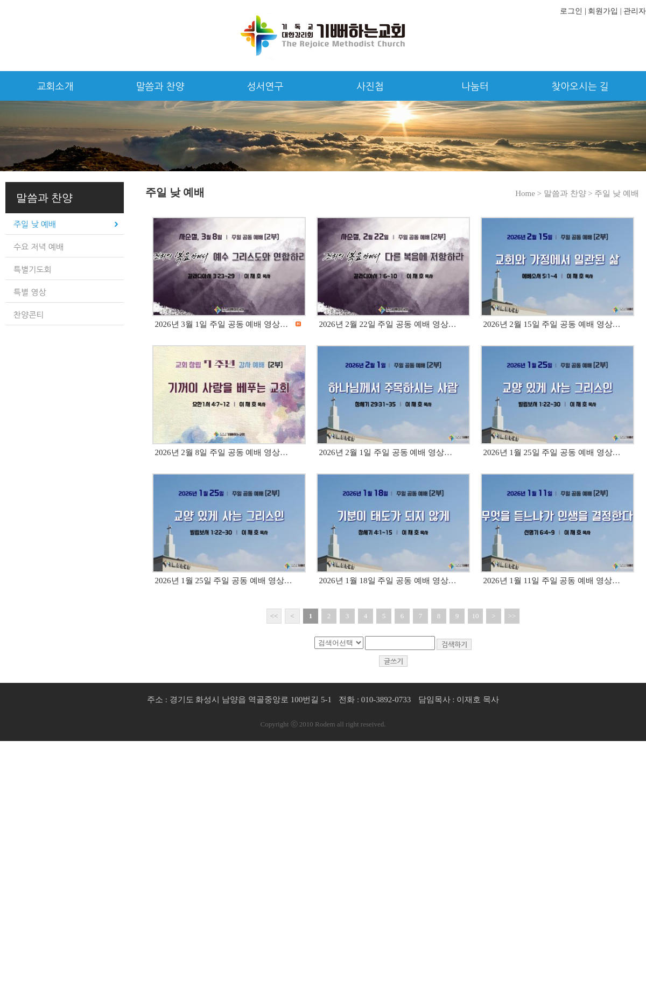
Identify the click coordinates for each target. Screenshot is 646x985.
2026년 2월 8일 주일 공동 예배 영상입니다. (230, 452)
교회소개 (55, 87)
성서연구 (265, 87)
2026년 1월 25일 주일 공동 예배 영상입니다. (561, 452)
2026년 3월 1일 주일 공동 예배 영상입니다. (230, 324)
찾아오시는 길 (580, 87)
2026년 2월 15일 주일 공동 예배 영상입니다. (561, 324)
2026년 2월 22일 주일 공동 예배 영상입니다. (397, 324)
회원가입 (603, 11)
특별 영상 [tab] (29, 292)
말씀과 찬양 (160, 87)
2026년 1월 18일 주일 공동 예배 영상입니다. (397, 580)
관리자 (634, 11)
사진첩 (370, 87)
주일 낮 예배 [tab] (34, 224)
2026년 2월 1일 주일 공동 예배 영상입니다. (395, 452)
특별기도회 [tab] (32, 270)
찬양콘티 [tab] (28, 315)
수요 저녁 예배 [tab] (38, 247)
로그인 (571, 11)
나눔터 (475, 87)
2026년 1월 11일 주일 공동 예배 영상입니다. (560, 580)
